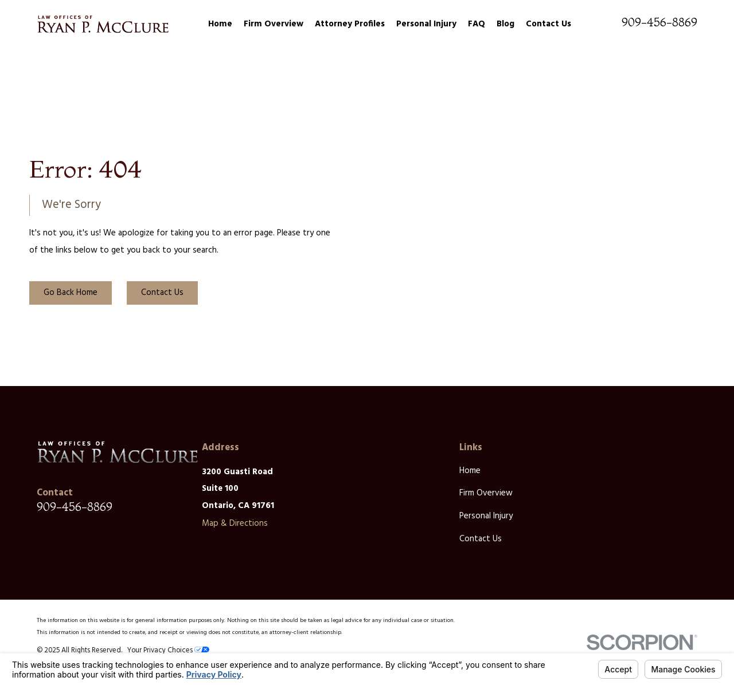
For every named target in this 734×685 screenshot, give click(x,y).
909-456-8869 (659, 22)
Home (470, 471)
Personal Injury (486, 516)
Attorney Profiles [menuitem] (350, 24)
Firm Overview (486, 493)
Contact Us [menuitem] (548, 24)
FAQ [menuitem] (476, 24)
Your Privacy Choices (168, 650)
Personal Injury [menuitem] (426, 24)
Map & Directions (235, 523)
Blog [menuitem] (505, 24)
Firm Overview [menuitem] (273, 24)
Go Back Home (70, 293)
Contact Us (162, 293)
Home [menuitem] (220, 24)
